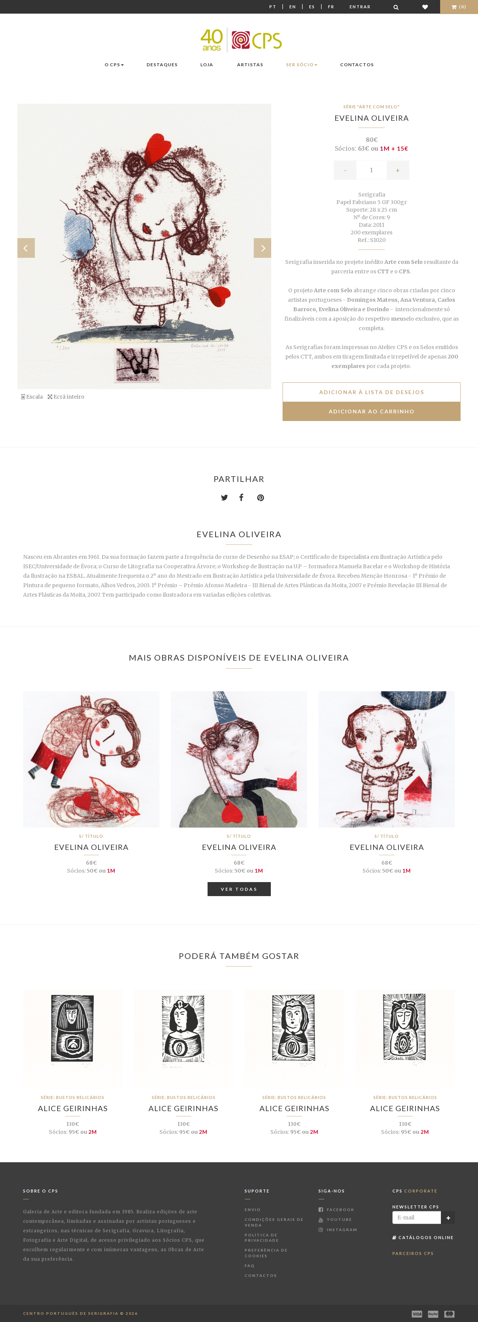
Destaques (162, 64)
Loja (206, 64)
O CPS (114, 64)
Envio (253, 1209)
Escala (32, 396)
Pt (272, 6)
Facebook (337, 1209)
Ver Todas (239, 889)
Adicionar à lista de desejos (371, 392)
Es (312, 6)
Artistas (250, 64)
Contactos (357, 64)
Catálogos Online (423, 1237)
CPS (414, 1190)
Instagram (338, 1229)
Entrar (360, 6)
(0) (459, 6)
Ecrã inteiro (66, 396)
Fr (331, 6)
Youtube (335, 1219)
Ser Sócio (301, 64)
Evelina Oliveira (371, 117)
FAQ (250, 1265)
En (292, 6)
